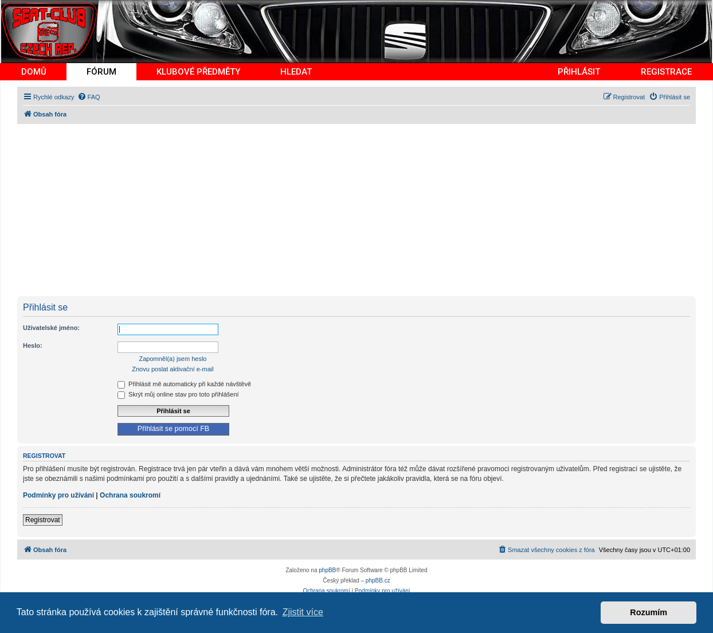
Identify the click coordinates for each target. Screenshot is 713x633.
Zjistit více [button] (303, 612)
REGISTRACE (666, 72)
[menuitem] (88, 97)
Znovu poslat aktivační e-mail (172, 369)
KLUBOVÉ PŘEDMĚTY (198, 72)
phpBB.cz (378, 580)
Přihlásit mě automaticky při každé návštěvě (184, 383)
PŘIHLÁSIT (579, 72)
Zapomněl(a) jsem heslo (173, 358)
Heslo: (32, 345)
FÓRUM (101, 72)
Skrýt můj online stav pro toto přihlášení (178, 394)
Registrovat (42, 520)
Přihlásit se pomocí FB (173, 429)
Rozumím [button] (648, 612)
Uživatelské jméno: (51, 327)
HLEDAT (296, 72)
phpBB (327, 570)
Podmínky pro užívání (58, 495)
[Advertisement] (361, 210)
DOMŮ (33, 72)
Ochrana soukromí (130, 495)
